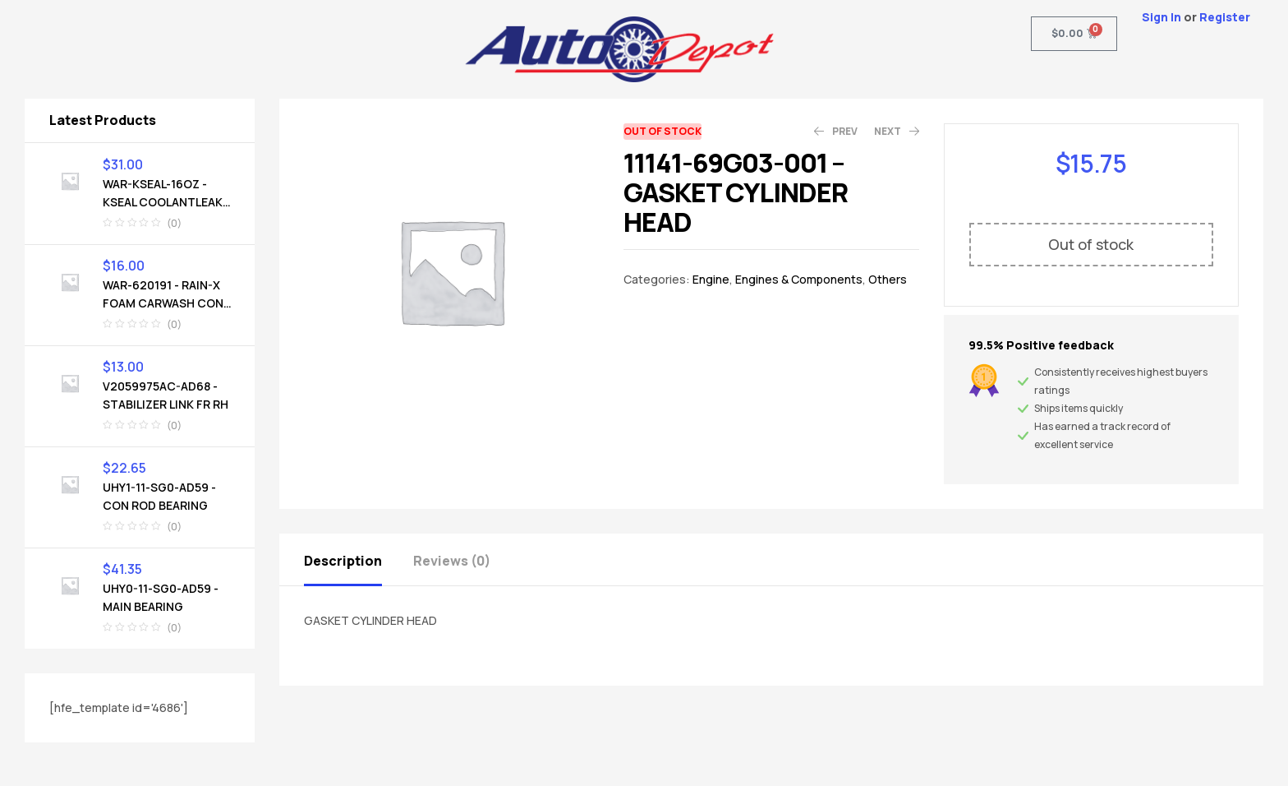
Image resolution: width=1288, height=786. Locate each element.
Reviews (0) (451, 561)
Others (887, 279)
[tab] (357, 559)
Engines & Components (798, 279)
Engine (710, 279)
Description (343, 561)
